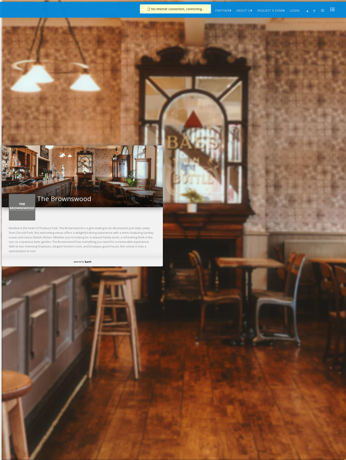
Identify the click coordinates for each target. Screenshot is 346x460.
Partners (223, 10)
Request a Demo (270, 10)
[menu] (331, 9)
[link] (158, 150)
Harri (88, 261)
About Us (244, 10)
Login (294, 10)
